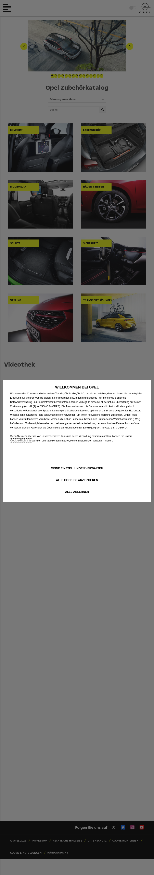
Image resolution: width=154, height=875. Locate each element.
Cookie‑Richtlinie (20, 440)
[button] (77, 468)
